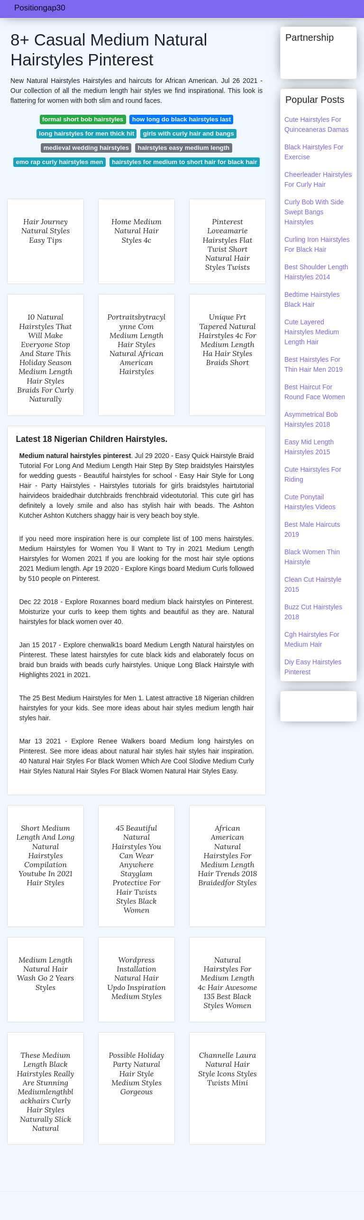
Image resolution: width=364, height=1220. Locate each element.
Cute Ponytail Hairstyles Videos (310, 502)
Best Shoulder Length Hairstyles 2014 (316, 272)
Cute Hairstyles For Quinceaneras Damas (316, 124)
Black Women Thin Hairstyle (312, 557)
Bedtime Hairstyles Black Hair (312, 299)
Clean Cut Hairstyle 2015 (313, 584)
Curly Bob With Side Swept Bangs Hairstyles (314, 212)
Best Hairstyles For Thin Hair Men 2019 (313, 364)
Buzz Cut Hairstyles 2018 (313, 612)
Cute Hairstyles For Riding (312, 474)
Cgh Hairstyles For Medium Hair (311, 639)
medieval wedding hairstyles (86, 147)
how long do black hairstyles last (181, 119)
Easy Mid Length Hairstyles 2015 (309, 447)
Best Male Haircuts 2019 (312, 529)
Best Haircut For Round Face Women (314, 392)
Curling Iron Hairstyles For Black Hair (317, 244)
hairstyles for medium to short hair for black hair (184, 161)
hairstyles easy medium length (184, 147)
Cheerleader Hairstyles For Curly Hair (318, 179)
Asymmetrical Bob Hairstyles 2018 (311, 419)
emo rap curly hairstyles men (59, 161)
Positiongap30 (39, 7)
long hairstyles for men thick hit (86, 133)
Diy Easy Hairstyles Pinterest (313, 667)
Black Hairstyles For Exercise (313, 152)
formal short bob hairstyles (82, 119)
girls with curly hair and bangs (188, 133)
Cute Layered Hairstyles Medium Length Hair (311, 332)
